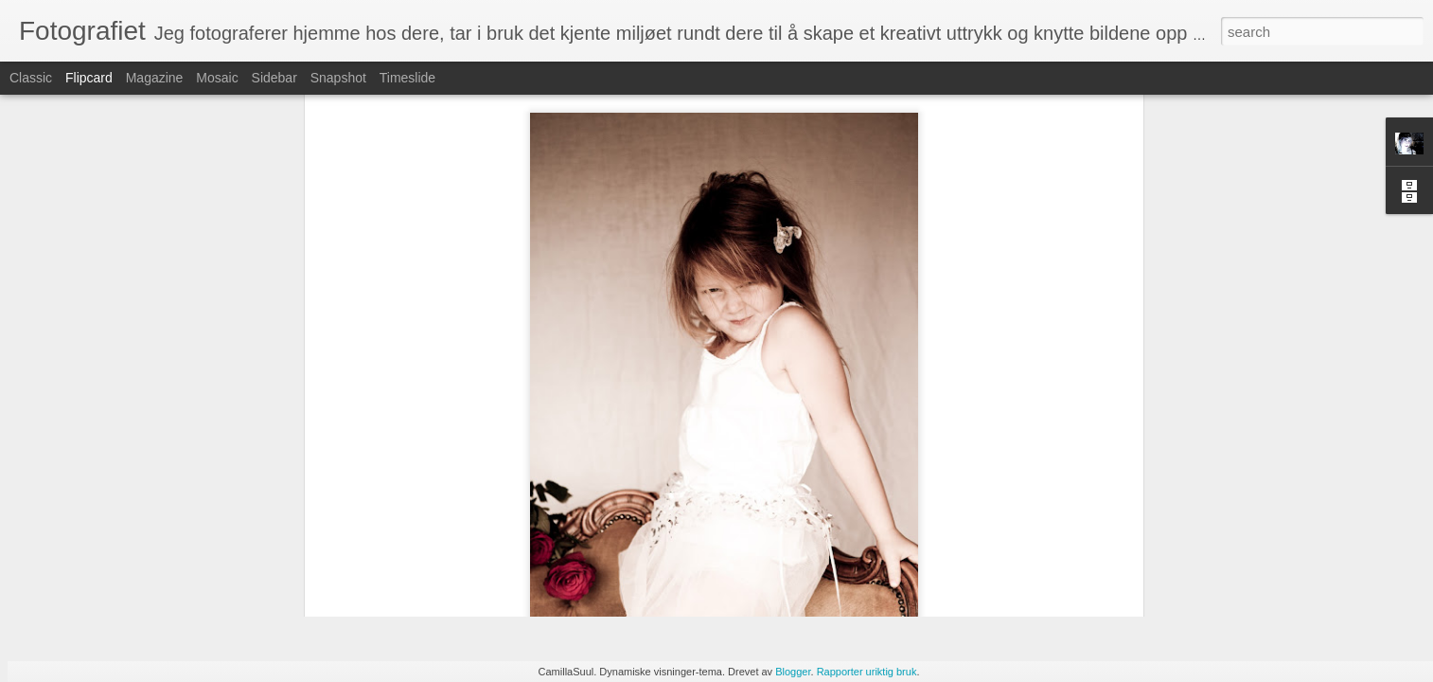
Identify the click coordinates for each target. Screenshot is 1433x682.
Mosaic (217, 77)
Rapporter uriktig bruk (867, 671)
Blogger (792, 671)
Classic (30, 77)
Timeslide (407, 77)
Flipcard (89, 77)
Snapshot (338, 77)
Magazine (155, 77)
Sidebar (274, 77)
